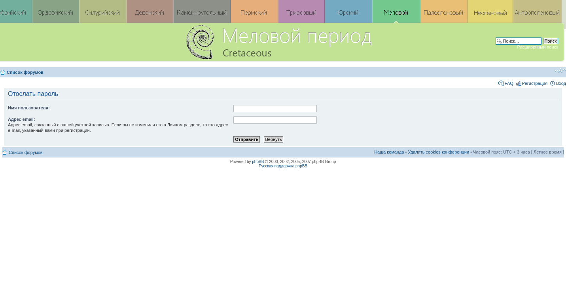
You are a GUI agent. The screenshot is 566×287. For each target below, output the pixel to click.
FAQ (509, 83)
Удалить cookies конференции (438, 152)
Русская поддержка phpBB (283, 166)
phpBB (258, 161)
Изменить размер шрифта (560, 70)
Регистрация (534, 83)
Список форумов (25, 72)
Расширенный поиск (537, 47)
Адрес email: (21, 119)
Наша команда (389, 152)
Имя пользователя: (29, 107)
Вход (561, 83)
